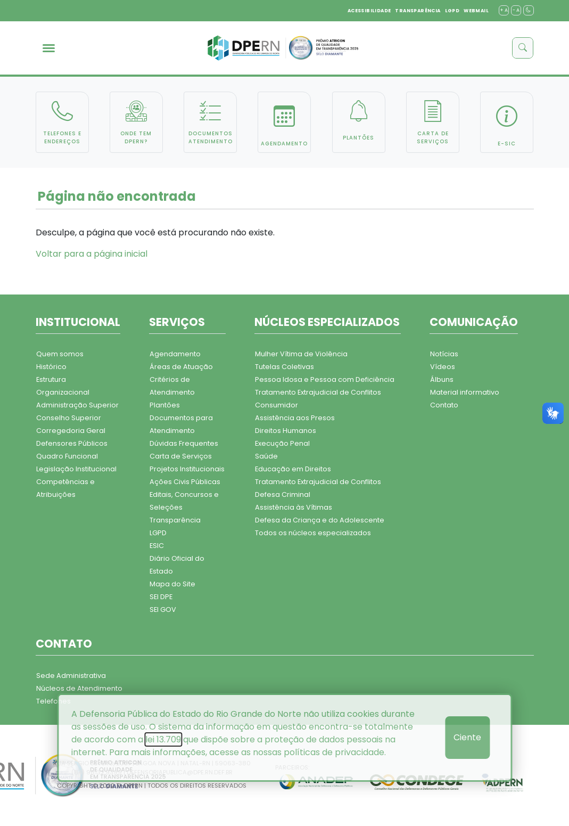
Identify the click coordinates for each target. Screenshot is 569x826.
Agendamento (175, 353)
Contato (444, 405)
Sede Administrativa (71, 675)
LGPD (452, 10)
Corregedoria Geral (70, 430)
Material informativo (464, 392)
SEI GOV (163, 609)
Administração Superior (77, 405)
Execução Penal (282, 443)
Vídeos (442, 366)
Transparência (175, 520)
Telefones (53, 701)
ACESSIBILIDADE (369, 10)
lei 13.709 (163, 739)
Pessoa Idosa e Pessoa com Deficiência (324, 379)
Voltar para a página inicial (91, 254)
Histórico (51, 366)
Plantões (165, 405)
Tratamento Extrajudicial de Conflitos (318, 392)
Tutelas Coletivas (284, 366)
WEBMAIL (476, 10)
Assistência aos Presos (295, 417)
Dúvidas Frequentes (184, 443)
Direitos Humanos (285, 430)
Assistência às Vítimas (293, 507)
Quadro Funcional (67, 456)
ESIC (157, 545)
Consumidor (276, 405)
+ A (504, 10)
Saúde (266, 456)
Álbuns (441, 379)
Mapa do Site (172, 583)
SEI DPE (161, 596)
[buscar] (523, 48)
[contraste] (528, 10)
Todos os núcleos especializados (313, 532)
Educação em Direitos (293, 468)
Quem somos (60, 353)
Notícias (444, 353)
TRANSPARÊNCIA (417, 10)
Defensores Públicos (72, 443)
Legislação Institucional (76, 468)
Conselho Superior (68, 417)
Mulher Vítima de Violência (301, 353)
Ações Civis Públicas (185, 481)
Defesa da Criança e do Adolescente (319, 520)
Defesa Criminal (282, 494)
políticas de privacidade (334, 752)
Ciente (467, 737)
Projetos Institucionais (187, 468)
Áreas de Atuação (181, 366)
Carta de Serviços (181, 456)
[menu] (49, 48)
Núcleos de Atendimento (79, 688)
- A (516, 10)
